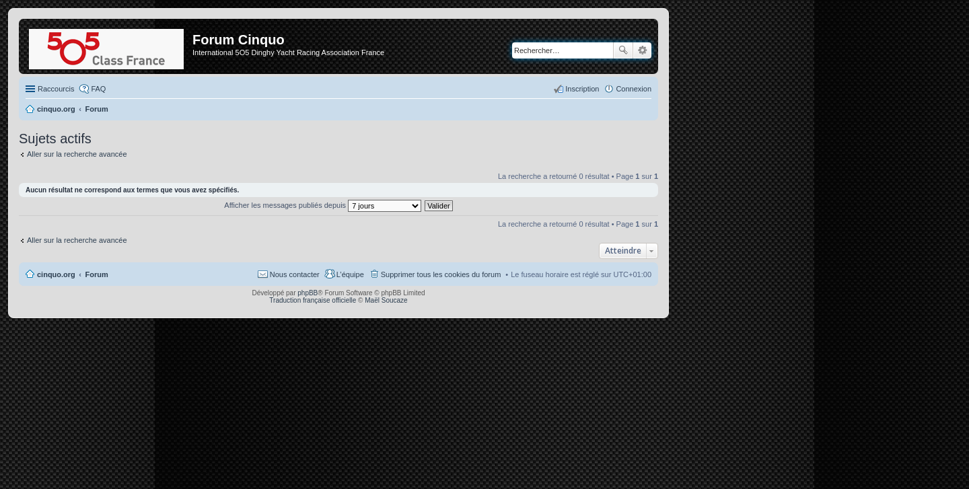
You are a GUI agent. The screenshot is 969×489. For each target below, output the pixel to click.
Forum (96, 274)
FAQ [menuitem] (98, 89)
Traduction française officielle (312, 300)
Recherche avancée (642, 50)
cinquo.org (56, 274)
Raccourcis (56, 89)
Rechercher (623, 50)
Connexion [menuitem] (633, 89)
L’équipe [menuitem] (350, 274)
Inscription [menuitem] (582, 89)
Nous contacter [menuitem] (295, 274)
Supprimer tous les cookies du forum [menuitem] (441, 274)
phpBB (307, 293)
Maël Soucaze (386, 300)
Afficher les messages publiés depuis (322, 205)
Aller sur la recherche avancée (77, 154)
